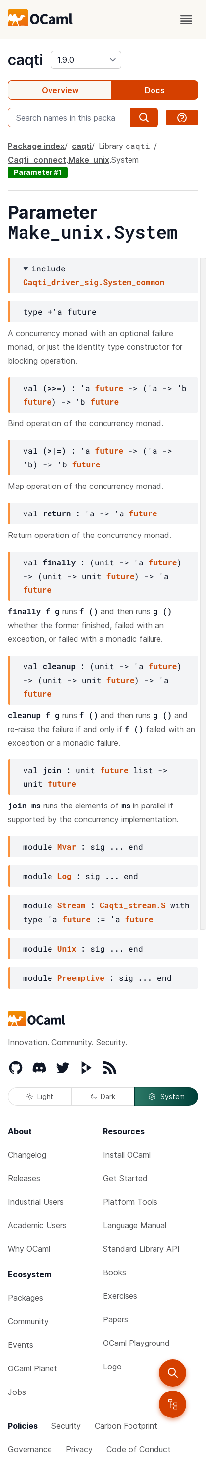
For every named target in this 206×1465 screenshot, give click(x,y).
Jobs (17, 1392)
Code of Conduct (138, 1449)
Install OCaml (127, 1155)
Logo (112, 1366)
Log (64, 876)
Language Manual (134, 1225)
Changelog (27, 1155)
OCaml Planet (32, 1368)
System (166, 1096)
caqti (25, 60)
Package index (36, 146)
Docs (155, 90)
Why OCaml (29, 1249)
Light (39, 1096)
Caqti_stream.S (132, 905)
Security (66, 1426)
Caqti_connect (37, 160)
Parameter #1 (38, 172)
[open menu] (186, 19)
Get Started (125, 1178)
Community (28, 1321)
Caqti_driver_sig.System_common (93, 282)
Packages (25, 1298)
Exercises (120, 1296)
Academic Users (37, 1225)
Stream (71, 905)
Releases (24, 1178)
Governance (30, 1449)
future (109, 388)
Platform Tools (130, 1202)
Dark (103, 1096)
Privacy (79, 1449)
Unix (66, 948)
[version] (86, 60)
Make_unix (88, 160)
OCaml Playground (136, 1343)
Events (20, 1345)
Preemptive (80, 978)
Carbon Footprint (126, 1426)
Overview (60, 90)
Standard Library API (141, 1249)
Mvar (66, 846)
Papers (115, 1319)
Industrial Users (36, 1202)
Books (114, 1272)
